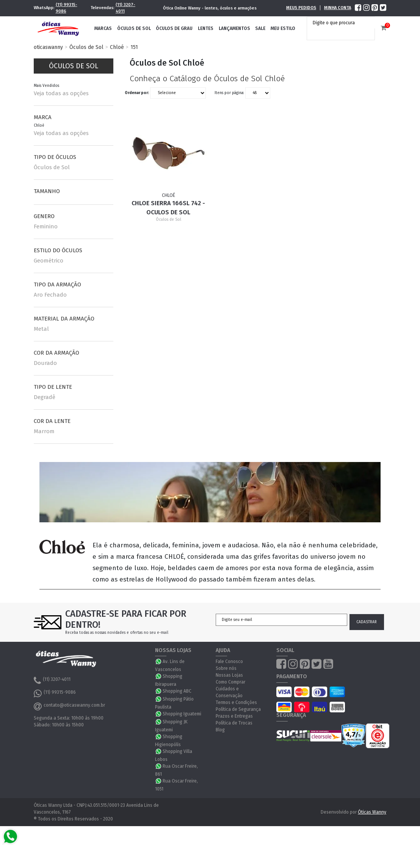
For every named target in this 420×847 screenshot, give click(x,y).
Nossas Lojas (229, 675)
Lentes (205, 28)
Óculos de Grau (174, 28)
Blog (220, 729)
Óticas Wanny (372, 812)
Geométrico (48, 260)
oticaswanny (48, 47)
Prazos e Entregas (234, 716)
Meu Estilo (283, 28)
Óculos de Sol (134, 28)
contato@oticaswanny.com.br (69, 706)
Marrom (44, 431)
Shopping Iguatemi (182, 714)
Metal (41, 328)
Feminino (46, 226)
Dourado (45, 363)
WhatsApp (159, 661)
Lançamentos (234, 28)
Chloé (117, 47)
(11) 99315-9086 (66, 8)
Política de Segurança (238, 709)
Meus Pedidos (301, 7)
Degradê (44, 397)
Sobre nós (226, 668)
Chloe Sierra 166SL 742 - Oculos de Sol (168, 208)
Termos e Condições (236, 702)
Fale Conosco (229, 661)
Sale (260, 28)
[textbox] (342, 22)
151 (134, 47)
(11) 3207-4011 (125, 8)
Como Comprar (230, 682)
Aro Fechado (50, 294)
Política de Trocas (234, 723)
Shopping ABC (177, 691)
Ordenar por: (137, 92)
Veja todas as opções (61, 93)
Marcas (103, 28)
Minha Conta (337, 7)
